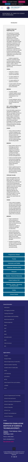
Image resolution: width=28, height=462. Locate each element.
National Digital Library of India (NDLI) (12, 361)
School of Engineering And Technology (12, 395)
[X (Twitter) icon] (13, 456)
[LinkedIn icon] (14, 456)
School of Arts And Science (10, 398)
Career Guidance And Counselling (11, 316)
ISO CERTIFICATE (8, 337)
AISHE (5, 370)
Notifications (7, 307)
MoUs (5, 325)
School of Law (7, 410)
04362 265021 (11, 436)
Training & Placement (8, 313)
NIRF (5, 331)
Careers (4, 1)
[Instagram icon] (16, 456)
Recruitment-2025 (8, 441)
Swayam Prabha (7, 358)
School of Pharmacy (8, 416)
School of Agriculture (8, 404)
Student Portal (22, 1)
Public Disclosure (8, 343)
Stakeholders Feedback (12, 1)
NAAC (5, 334)
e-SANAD (6, 385)
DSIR (5, 340)
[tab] (14, 23)
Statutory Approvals (8, 322)
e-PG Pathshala (7, 373)
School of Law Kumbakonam (10, 413)
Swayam (6, 355)
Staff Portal (7, 4)
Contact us (21, 4)
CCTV (5, 388)
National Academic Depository (10, 364)
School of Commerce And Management (12, 401)
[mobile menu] (2, 8)
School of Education (8, 407)
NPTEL (5, 379)
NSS (5, 346)
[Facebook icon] (11, 456)
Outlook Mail (14, 4)
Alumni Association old (9, 319)
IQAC (5, 328)
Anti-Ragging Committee (9, 310)
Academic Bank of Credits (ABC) (11, 367)
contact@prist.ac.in (10, 439)
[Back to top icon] (14, 448)
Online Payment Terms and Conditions (12, 382)
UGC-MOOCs (7, 376)
